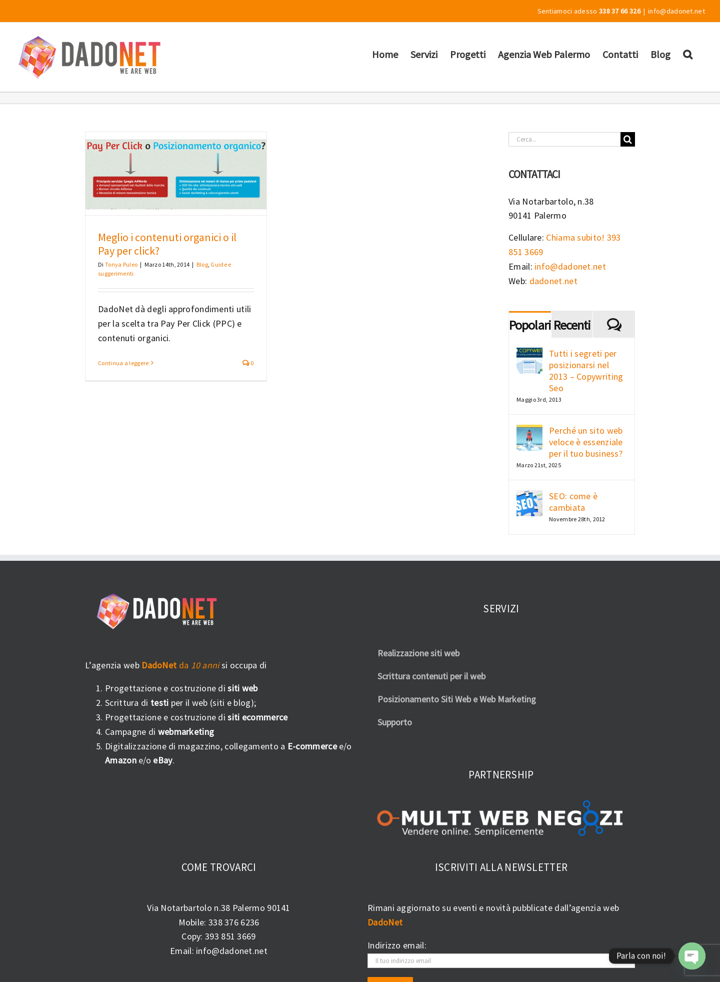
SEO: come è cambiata (573, 501)
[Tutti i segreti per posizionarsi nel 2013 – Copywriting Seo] (529, 354)
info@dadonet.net (676, 11)
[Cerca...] (564, 139)
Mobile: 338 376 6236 (219, 922)
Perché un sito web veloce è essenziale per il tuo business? (586, 442)
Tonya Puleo (121, 264)
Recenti (572, 325)
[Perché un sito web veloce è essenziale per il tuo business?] (529, 431)
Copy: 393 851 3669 (219, 936)
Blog (202, 264)
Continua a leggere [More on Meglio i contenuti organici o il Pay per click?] (123, 363)
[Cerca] (627, 139)
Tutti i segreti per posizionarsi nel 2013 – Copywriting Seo (586, 371)
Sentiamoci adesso (589, 11)
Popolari (530, 325)
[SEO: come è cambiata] (529, 497)
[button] (687, 54)
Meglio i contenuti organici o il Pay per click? (167, 244)
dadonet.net (554, 281)
